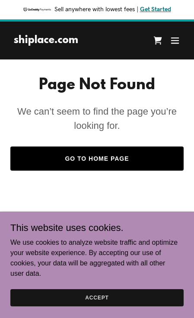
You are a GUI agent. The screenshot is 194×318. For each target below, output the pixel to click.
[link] (46, 40)
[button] (175, 40)
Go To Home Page (97, 158)
